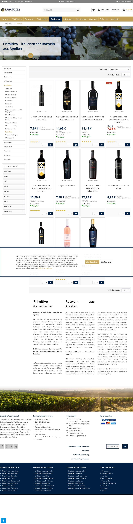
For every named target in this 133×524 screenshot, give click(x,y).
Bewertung (8, 114)
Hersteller (7, 74)
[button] (3, 520)
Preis (6, 79)
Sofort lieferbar (12, 69)
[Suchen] (78, 10)
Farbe (6, 104)
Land (6, 89)
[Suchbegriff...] (61, 10)
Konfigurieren (106, 262)
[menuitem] (61, 10)
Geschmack (8, 109)
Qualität (7, 99)
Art (5, 84)
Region (6, 94)
